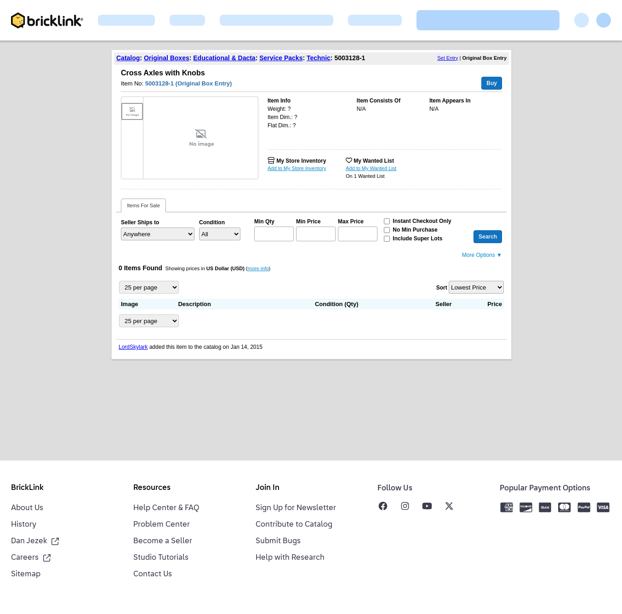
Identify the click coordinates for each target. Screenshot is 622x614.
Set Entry (447, 58)
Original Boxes (166, 58)
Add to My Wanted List (371, 168)
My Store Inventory (301, 161)
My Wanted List (374, 161)
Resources (152, 488)
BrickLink (27, 488)
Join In (268, 488)
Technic (319, 58)
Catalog (128, 58)
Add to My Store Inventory (297, 168)
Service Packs (280, 58)
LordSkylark (133, 347)
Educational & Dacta (224, 58)
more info (258, 268)
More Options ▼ (482, 255)
